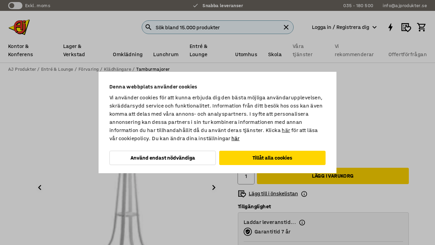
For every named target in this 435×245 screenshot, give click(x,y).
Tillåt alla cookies (272, 157)
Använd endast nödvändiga (162, 157)
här (286, 130)
